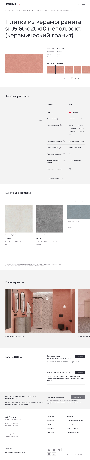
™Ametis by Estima (11, 235)
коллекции (50, 416)
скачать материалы (73, 428)
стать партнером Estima (75, 420)
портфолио (50, 420)
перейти (80, 356)
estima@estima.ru (12, 434)
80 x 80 (7, 244)
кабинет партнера (73, 432)
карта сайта (50, 432)
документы (50, 428)
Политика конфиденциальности (16, 452)
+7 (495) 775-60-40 (12, 436)
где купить (70, 424)
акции (49, 424)
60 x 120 (8, 241)
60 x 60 (15, 241)
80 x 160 (23, 241)
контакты (70, 416)
